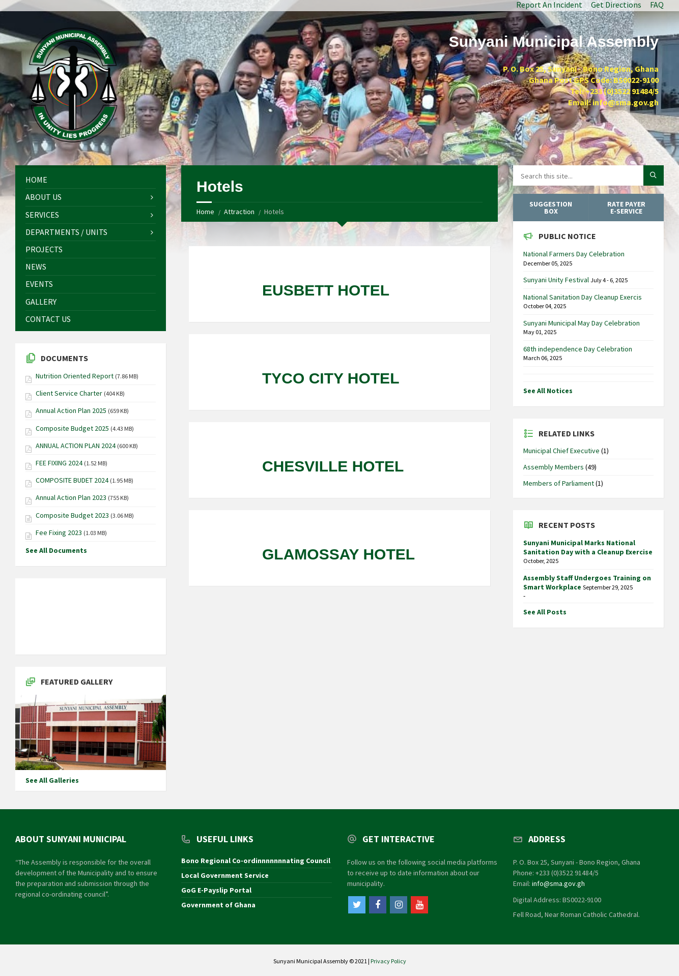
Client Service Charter (70, 393)
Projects (44, 249)
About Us (43, 197)
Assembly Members (553, 466)
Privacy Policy (388, 961)
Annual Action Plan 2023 (71, 497)
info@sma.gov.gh (558, 883)
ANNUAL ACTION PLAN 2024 (76, 445)
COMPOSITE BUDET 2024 (72, 480)
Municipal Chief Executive (561, 450)
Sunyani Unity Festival (556, 279)
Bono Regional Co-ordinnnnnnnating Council (255, 860)
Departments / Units (66, 232)
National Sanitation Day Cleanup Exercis (582, 297)
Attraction (239, 211)
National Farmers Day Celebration (574, 253)
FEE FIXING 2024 (59, 462)
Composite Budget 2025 (72, 428)
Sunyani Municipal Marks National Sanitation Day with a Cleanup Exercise (588, 547)
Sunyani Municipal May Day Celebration (581, 323)
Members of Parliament (558, 483)
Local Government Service (225, 875)
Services (42, 215)
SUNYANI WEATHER (90, 616)
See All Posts (545, 611)
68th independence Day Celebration (577, 348)
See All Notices (548, 390)
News (35, 266)
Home (205, 211)
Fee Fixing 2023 (59, 532)
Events (39, 284)
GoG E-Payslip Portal (216, 890)
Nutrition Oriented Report (75, 375)
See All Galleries (52, 780)
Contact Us (48, 319)
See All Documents (56, 550)
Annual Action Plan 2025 (71, 410)
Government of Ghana (218, 904)
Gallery (40, 302)
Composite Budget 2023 (72, 515)
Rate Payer (626, 207)
